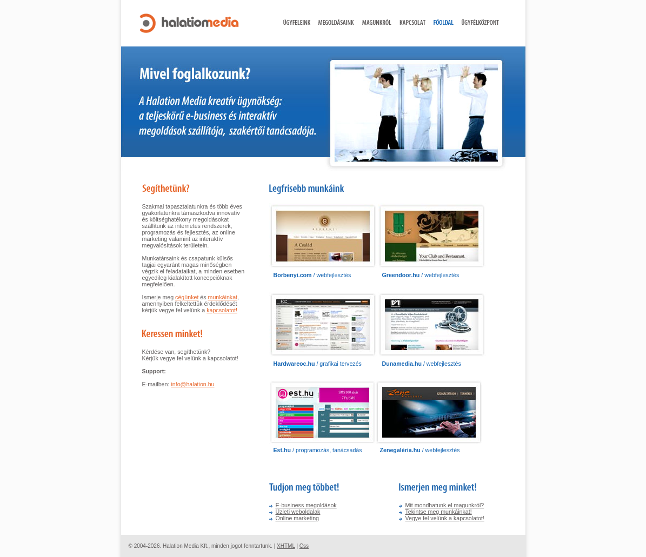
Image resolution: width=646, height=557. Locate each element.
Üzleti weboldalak (298, 511)
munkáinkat (223, 297)
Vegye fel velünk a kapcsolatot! (444, 518)
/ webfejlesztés (312, 275)
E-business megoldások (306, 505)
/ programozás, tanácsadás (318, 450)
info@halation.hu (192, 384)
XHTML (286, 546)
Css (304, 546)
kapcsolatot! (222, 310)
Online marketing (297, 518)
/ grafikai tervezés (318, 363)
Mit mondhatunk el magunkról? (444, 505)
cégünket (186, 297)
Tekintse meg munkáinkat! (438, 511)
